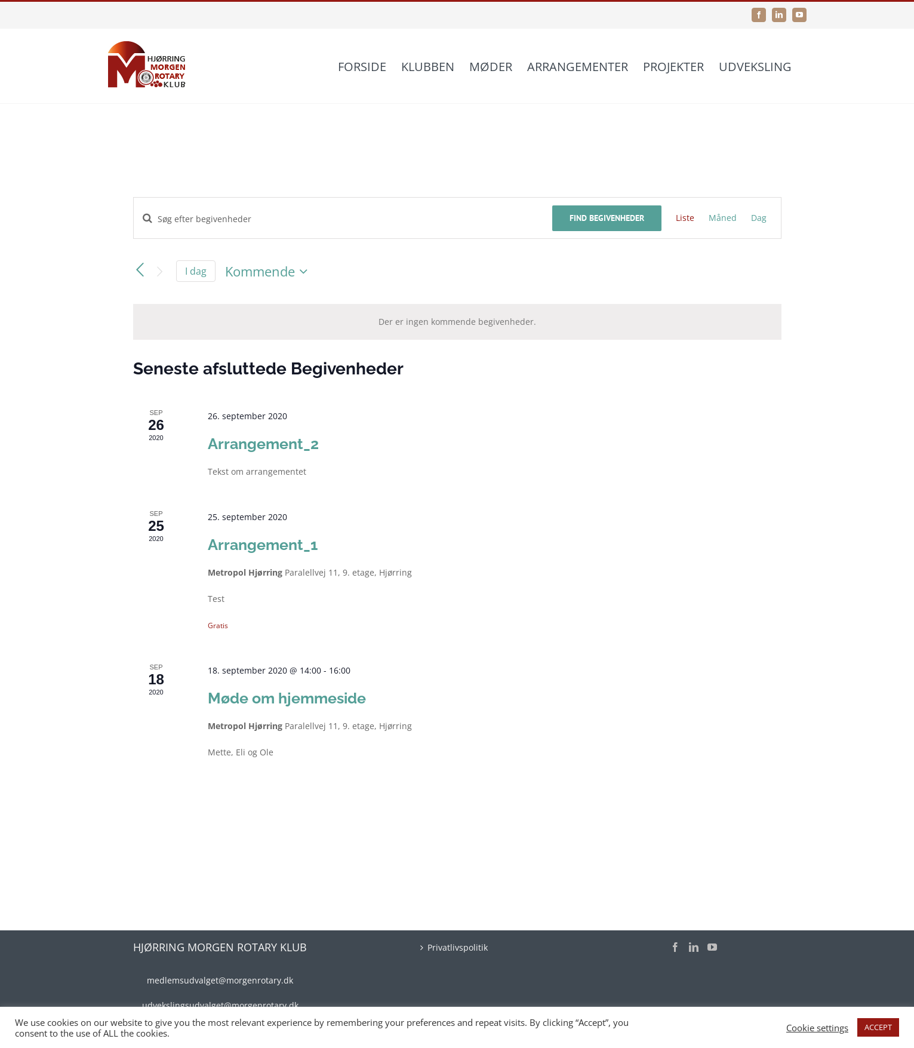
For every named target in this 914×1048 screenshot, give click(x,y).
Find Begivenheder (607, 218)
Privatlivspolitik (457, 947)
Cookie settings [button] (817, 1027)
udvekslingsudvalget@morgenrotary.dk (220, 1005)
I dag (196, 271)
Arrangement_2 (263, 444)
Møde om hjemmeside (287, 698)
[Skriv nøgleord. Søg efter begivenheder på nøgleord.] (343, 219)
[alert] (457, 322)
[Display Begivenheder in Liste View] (685, 218)
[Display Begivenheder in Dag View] (759, 218)
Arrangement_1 (263, 545)
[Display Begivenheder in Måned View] (723, 218)
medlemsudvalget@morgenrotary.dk (220, 980)
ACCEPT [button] (878, 1027)
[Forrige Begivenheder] (140, 270)
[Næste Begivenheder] (159, 272)
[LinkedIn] (693, 947)
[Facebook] (675, 947)
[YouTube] (712, 947)
